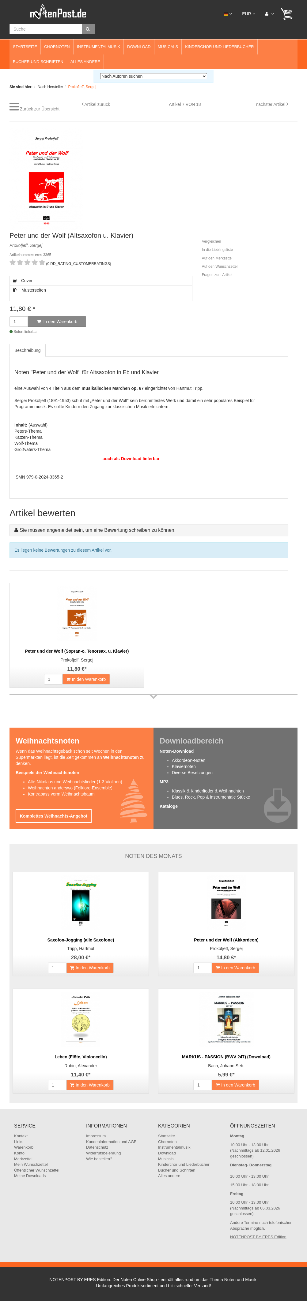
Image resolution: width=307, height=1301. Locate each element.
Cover (22, 280)
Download (139, 46)
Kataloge (169, 806)
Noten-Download (177, 751)
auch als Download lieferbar (131, 458)
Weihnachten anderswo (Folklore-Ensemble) (70, 787)
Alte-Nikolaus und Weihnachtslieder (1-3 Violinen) (75, 781)
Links (18, 1141)
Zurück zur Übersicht (39, 108)
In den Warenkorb (57, 321)
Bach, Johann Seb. (226, 1065)
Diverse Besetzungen (192, 772)
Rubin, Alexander (80, 1065)
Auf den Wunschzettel (220, 266)
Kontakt (21, 1136)
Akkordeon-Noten (188, 760)
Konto (19, 1153)
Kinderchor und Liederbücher (219, 46)
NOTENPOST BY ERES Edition (258, 1237)
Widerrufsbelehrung (103, 1153)
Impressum (96, 1136)
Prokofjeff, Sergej (76, 660)
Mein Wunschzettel (31, 1164)
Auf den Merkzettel (217, 258)
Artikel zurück (97, 104)
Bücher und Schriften (38, 61)
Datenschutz (97, 1147)
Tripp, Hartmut (80, 948)
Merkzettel (23, 1159)
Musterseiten (29, 290)
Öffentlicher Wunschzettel (36, 1170)
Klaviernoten (184, 766)
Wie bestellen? (99, 1159)
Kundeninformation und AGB (111, 1141)
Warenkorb (23, 1147)
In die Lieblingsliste (217, 250)
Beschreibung (27, 350)
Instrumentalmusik (98, 46)
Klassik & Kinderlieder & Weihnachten (208, 790)
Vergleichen (211, 241)
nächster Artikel (271, 104)
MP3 (164, 781)
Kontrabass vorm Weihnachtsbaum (61, 794)
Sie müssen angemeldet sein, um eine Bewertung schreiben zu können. (98, 530)
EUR (248, 13)
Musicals (168, 46)
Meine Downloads (30, 1175)
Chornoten (57, 46)
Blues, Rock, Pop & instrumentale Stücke (211, 797)
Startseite (25, 46)
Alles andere (85, 61)
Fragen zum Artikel (217, 275)
